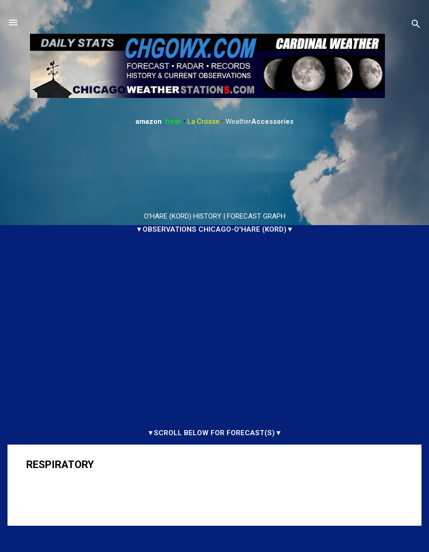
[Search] (415, 25)
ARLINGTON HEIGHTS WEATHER (214, 169)
